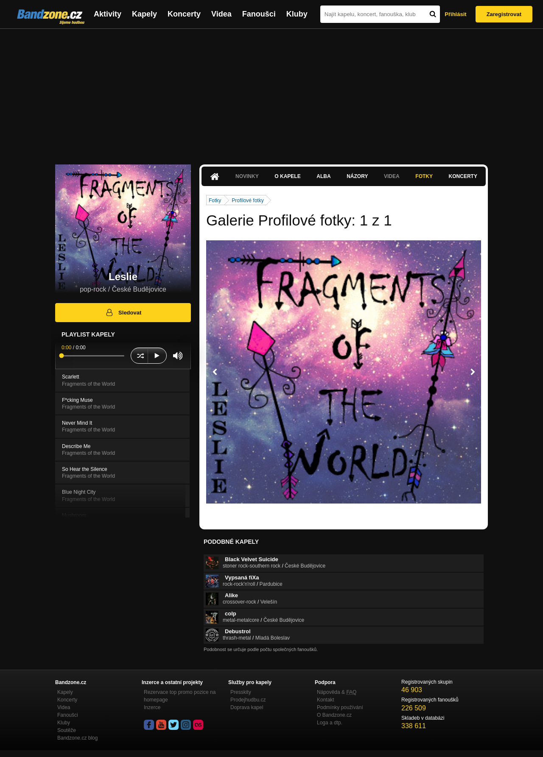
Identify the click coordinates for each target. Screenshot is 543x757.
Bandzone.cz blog (77, 738)
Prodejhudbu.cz (248, 700)
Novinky (247, 176)
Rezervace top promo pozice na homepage (180, 696)
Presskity (240, 692)
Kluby (297, 14)
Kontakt (325, 700)
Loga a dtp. (329, 723)
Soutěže (66, 730)
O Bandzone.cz (334, 715)
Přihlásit (455, 14)
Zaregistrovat (504, 14)
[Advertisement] (271, 92)
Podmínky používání (340, 707)
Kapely (144, 14)
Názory (357, 176)
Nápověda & (336, 692)
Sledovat (123, 312)
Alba (323, 176)
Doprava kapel (246, 707)
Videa (221, 14)
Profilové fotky (247, 200)
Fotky (424, 176)
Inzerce (152, 707)
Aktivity (107, 14)
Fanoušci (259, 14)
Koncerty (184, 14)
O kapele (287, 176)
